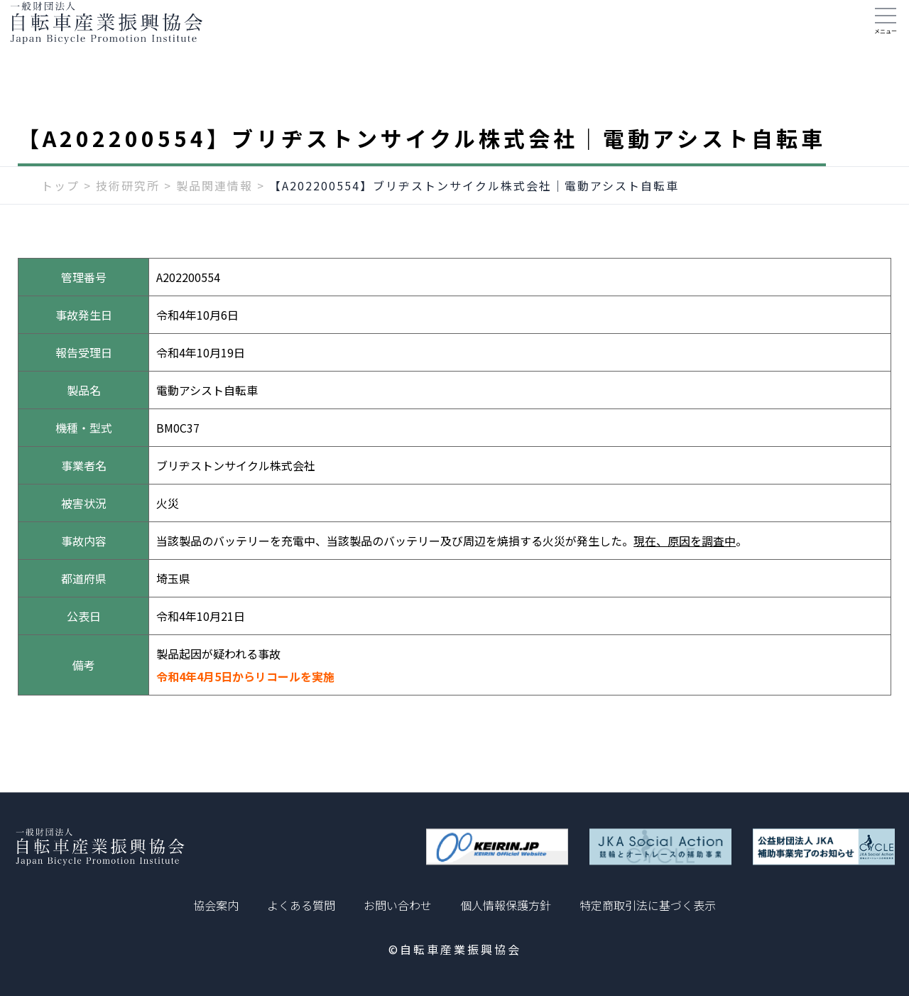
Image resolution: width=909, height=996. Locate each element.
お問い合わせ (398, 905)
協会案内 (216, 905)
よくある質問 (301, 905)
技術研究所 (128, 211)
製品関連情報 (214, 211)
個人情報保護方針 (505, 905)
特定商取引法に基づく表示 (647, 905)
